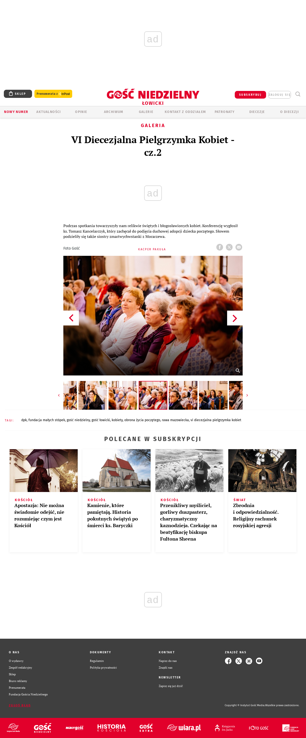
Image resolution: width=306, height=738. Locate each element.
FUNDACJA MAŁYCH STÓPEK (46, 420)
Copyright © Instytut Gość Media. (245, 705)
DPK (24, 420)
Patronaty (225, 112)
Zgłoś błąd (20, 705)
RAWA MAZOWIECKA (175, 420)
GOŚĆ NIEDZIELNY (78, 420)
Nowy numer (16, 112)
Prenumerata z (53, 94)
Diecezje (257, 112)
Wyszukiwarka (297, 94)
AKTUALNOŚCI (48, 112)
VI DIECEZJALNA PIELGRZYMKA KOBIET (216, 420)
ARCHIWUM (113, 112)
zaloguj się (280, 94)
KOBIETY (117, 420)
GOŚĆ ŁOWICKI (101, 420)
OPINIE (81, 112)
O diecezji (289, 112)
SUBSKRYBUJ (250, 94)
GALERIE (146, 112)
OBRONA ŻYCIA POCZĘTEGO (142, 420)
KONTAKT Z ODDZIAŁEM (185, 112)
